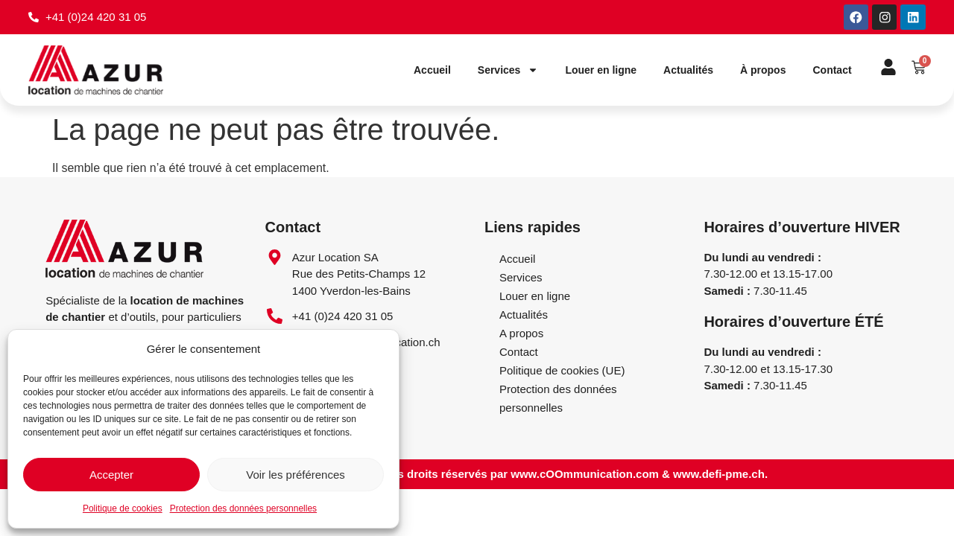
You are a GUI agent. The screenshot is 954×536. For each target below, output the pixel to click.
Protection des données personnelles (243, 508)
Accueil (432, 71)
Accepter (111, 474)
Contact (831, 71)
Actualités (688, 71)
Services (508, 70)
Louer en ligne (600, 71)
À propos (763, 71)
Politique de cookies (122, 508)
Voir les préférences (295, 474)
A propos (521, 333)
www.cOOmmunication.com (585, 474)
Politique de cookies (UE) (562, 370)
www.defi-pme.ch (719, 474)
